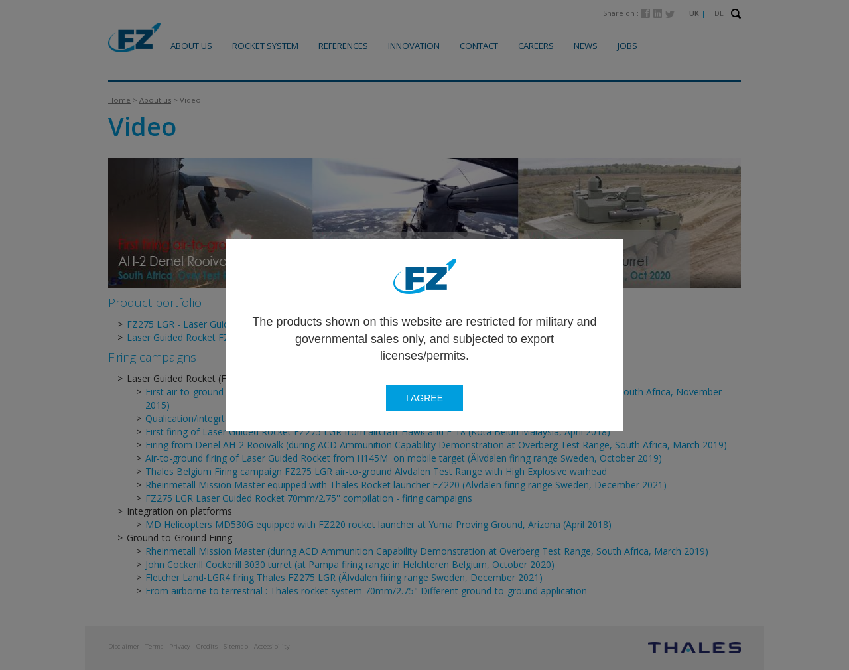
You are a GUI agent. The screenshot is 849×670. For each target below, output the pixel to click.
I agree (424, 398)
